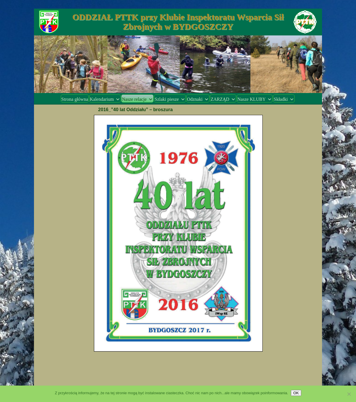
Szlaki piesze (170, 99)
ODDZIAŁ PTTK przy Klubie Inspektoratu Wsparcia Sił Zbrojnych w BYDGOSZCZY (178, 21)
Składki (284, 99)
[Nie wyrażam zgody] (349, 394)
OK (296, 393)
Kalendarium (105, 99)
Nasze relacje (137, 99)
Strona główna (74, 99)
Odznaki (198, 99)
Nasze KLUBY (254, 99)
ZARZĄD (223, 99)
